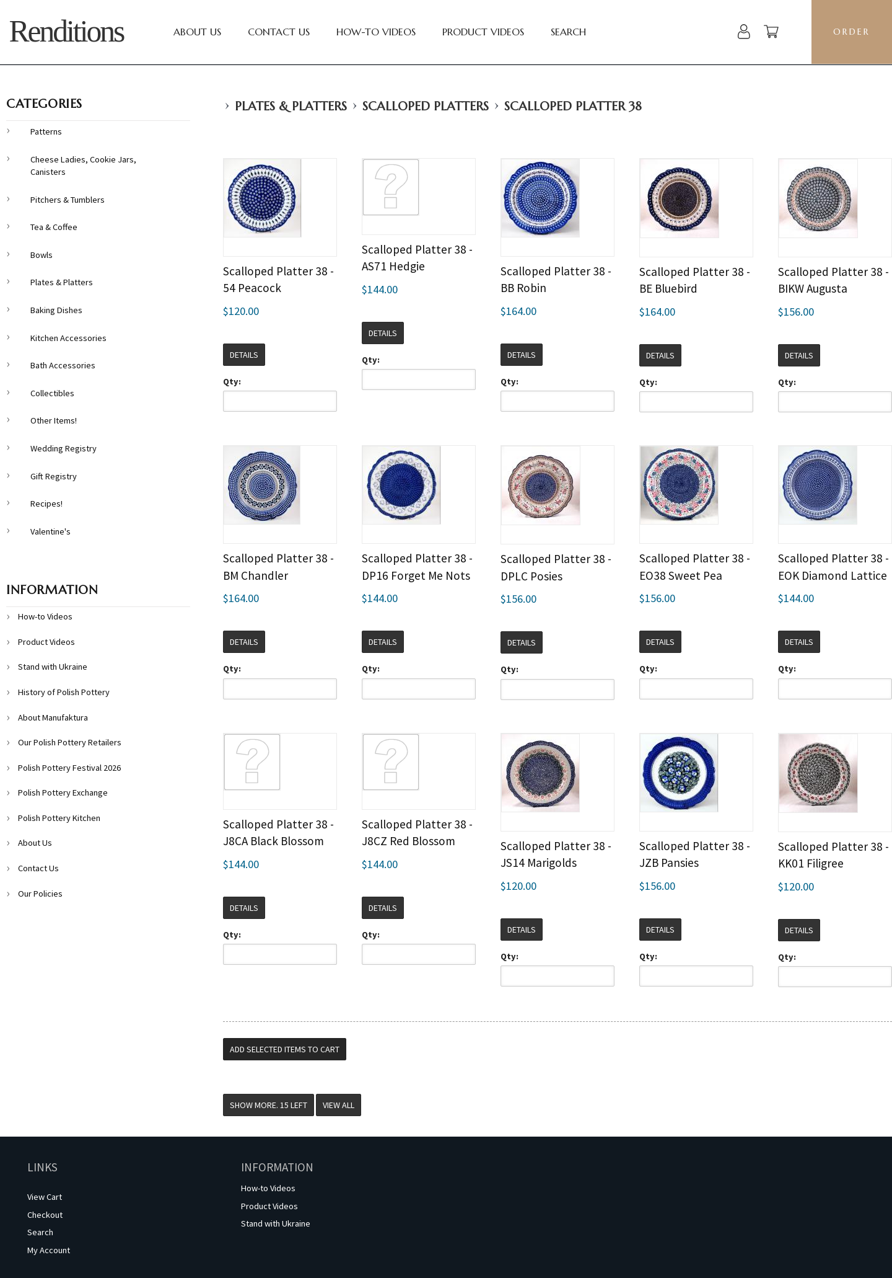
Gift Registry (53, 476)
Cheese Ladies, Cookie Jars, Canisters (83, 166)
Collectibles (52, 393)
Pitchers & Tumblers (67, 199)
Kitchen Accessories (68, 338)
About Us (197, 31)
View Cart (44, 1196)
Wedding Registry (63, 448)
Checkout (45, 1214)
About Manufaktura (53, 717)
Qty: (232, 381)
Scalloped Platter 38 (573, 106)
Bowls (41, 254)
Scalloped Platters (425, 106)
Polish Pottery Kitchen (59, 817)
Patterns (46, 131)
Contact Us (279, 31)
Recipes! (46, 503)
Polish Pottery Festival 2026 (69, 767)
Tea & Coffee (53, 227)
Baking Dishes (56, 310)
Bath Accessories (62, 365)
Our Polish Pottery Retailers (69, 742)
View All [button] (338, 1105)
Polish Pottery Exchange (63, 792)
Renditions (66, 31)
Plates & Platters (291, 106)
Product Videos (483, 31)
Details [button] (244, 354)
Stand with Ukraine (52, 666)
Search (568, 31)
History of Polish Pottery (64, 692)
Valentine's (50, 531)
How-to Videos (376, 31)
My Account (48, 1250)
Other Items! (53, 420)
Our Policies (40, 893)
